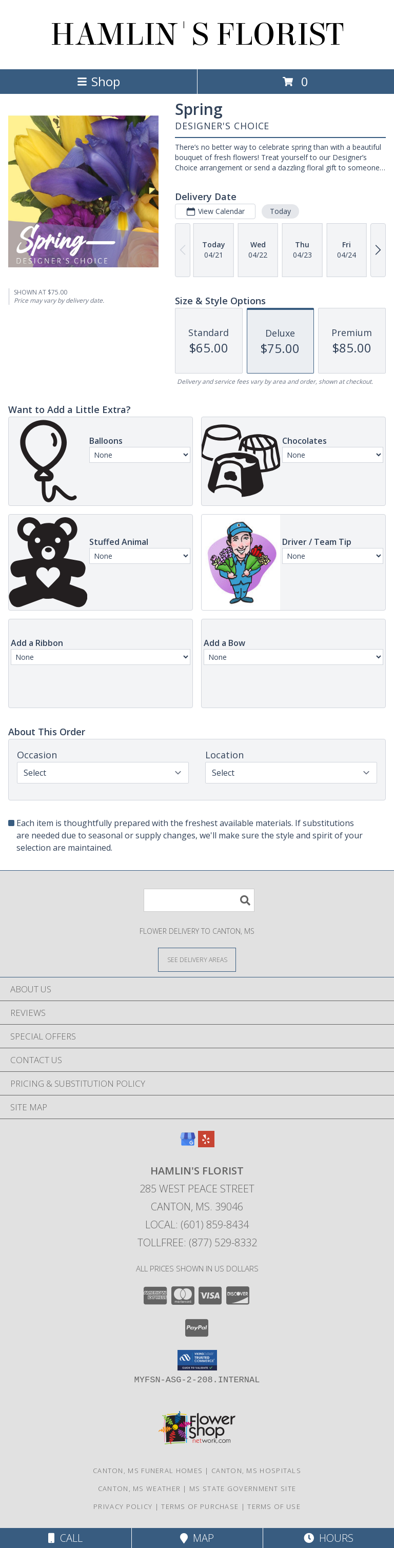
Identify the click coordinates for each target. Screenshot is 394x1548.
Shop (98, 81)
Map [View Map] (197, 1538)
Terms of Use (274, 1506)
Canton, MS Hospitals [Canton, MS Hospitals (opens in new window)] (256, 1470)
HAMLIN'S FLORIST (197, 34)
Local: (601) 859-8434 (197, 1224)
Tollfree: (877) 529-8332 (197, 1242)
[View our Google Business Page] (188, 1144)
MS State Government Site (242, 1488)
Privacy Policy (122, 1506)
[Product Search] (199, 900)
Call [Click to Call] (65, 1538)
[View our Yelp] (206, 1144)
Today (280, 211)
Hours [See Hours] (328, 1538)
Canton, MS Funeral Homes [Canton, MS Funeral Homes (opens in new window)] (148, 1470)
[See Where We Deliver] (197, 959)
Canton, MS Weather (139, 1488)
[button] (197, 1360)
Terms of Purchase (200, 1506)
